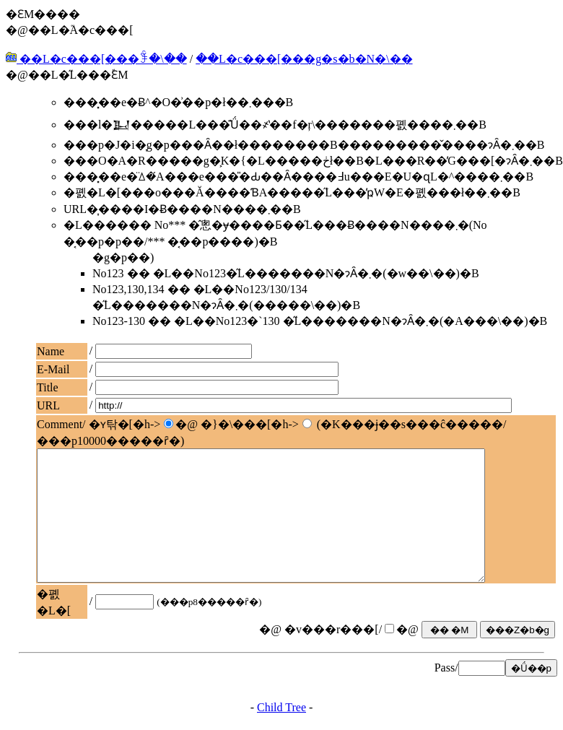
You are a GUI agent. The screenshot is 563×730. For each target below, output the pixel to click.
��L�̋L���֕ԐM (78, 75)
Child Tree (281, 717)
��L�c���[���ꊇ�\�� (96, 59)
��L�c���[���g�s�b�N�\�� (304, 59)
